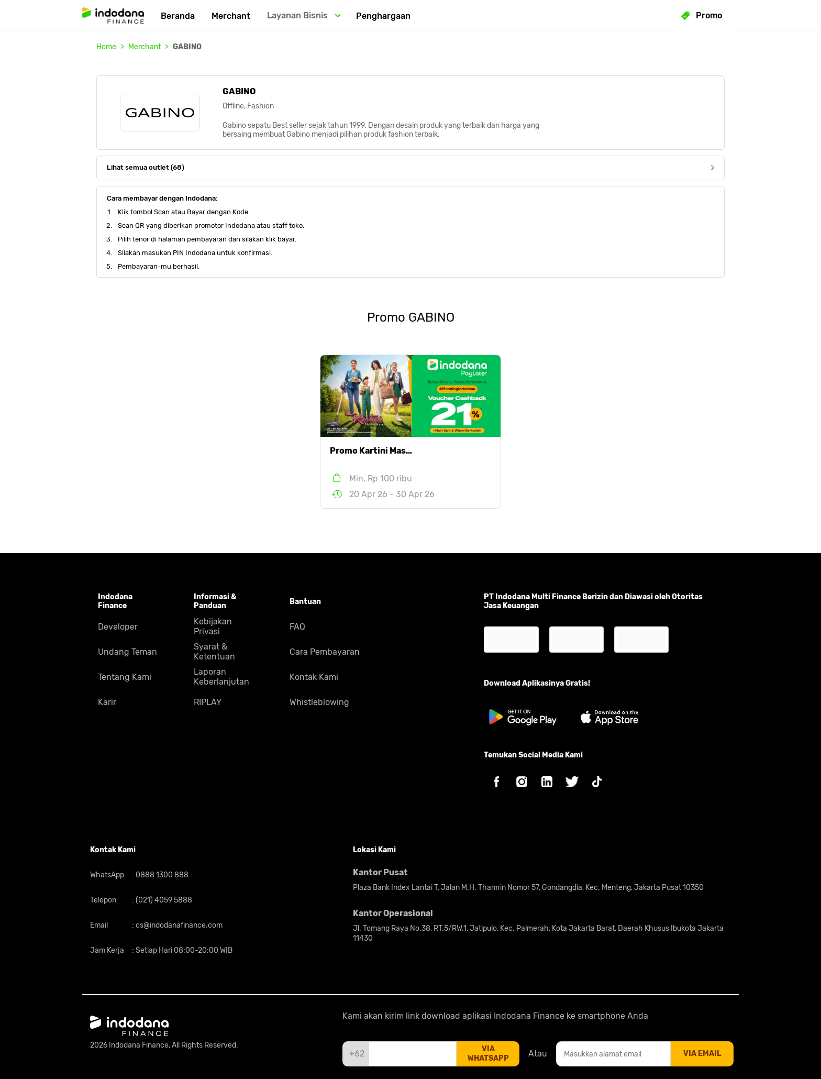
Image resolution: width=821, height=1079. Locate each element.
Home (106, 46)
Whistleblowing (319, 702)
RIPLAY (207, 702)
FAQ (297, 627)
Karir (107, 702)
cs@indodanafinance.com (178, 925)
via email (702, 1053)
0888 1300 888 (161, 875)
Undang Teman (127, 652)
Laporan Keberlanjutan (221, 677)
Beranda (178, 16)
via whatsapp (488, 1053)
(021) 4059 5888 (163, 900)
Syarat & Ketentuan (214, 652)
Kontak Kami (314, 677)
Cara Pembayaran (325, 652)
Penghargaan (383, 16)
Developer (118, 627)
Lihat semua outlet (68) (410, 167)
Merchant (231, 16)
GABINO (187, 46)
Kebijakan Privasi (213, 626)
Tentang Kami (124, 677)
